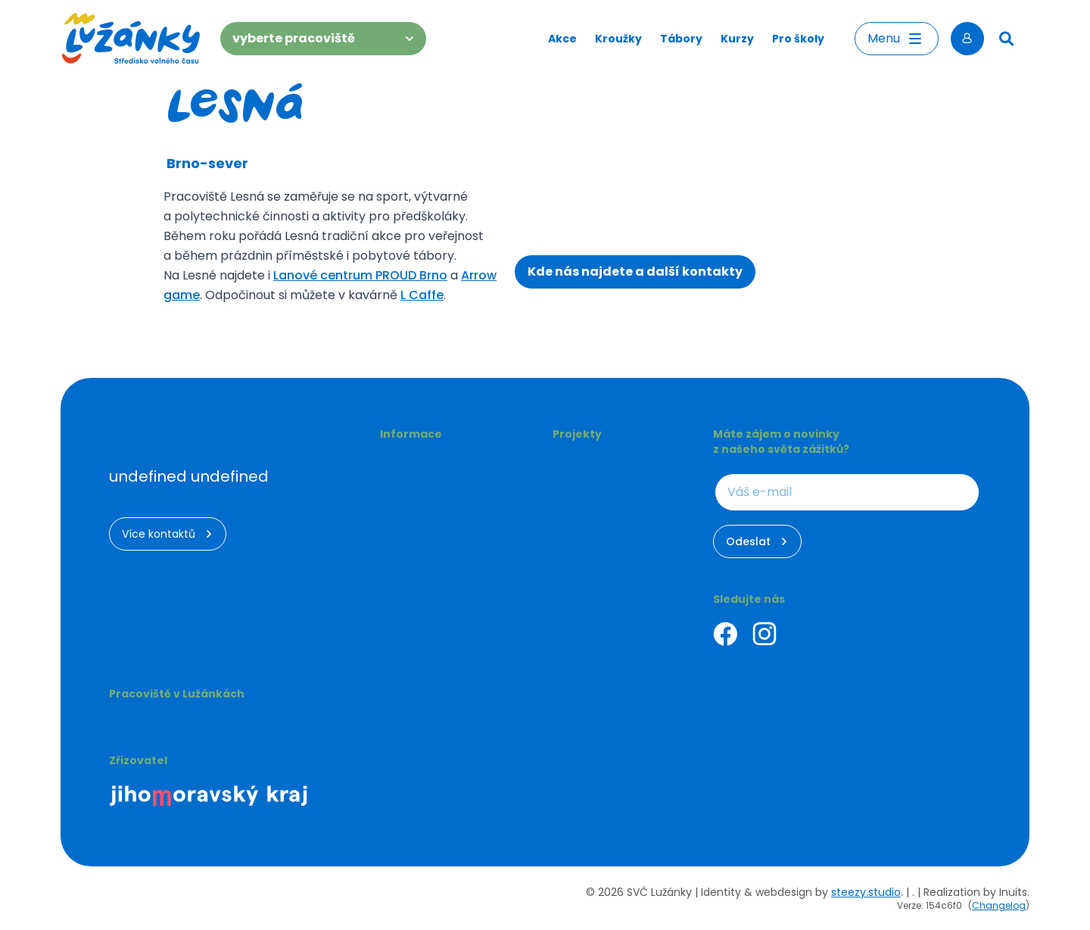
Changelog (999, 905)
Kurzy (737, 38)
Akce (562, 38)
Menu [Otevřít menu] (896, 38)
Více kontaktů (167, 533)
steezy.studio (866, 892)
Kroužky (618, 38)
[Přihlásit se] (967, 38)
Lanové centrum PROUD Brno (360, 275)
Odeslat (757, 541)
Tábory (681, 38)
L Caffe (422, 295)
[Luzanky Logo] (131, 38)
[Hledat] (1006, 38)
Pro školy (798, 38)
